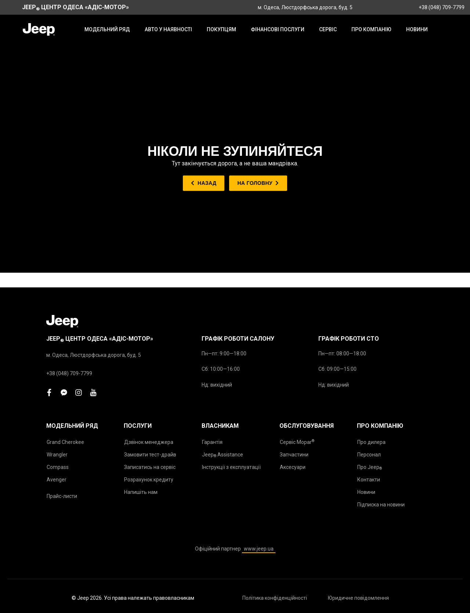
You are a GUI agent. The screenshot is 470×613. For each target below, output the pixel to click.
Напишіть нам (141, 492)
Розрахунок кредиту (148, 480)
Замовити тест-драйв (150, 455)
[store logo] (39, 29)
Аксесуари (293, 467)
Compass (58, 467)
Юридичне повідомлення (358, 598)
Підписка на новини (381, 505)
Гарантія (212, 442)
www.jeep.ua (259, 549)
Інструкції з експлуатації (231, 467)
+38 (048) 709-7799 (441, 7)
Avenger (56, 480)
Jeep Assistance (222, 455)
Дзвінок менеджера (148, 442)
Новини (366, 492)
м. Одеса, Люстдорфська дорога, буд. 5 (305, 7)
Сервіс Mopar (297, 442)
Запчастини (294, 455)
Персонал (369, 455)
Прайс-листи (62, 496)
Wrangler (57, 455)
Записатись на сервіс (150, 467)
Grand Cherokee (65, 442)
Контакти (368, 480)
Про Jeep (369, 467)
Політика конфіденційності (274, 598)
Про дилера (371, 442)
